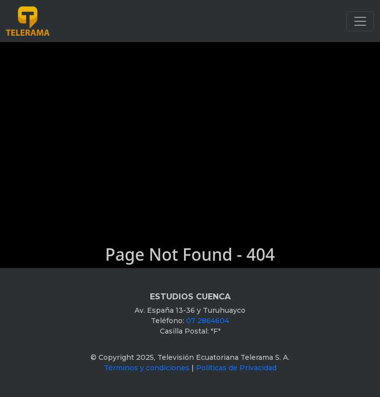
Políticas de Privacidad (236, 367)
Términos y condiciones (147, 367)
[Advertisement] (190, 116)
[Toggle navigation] (360, 21)
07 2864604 (207, 320)
